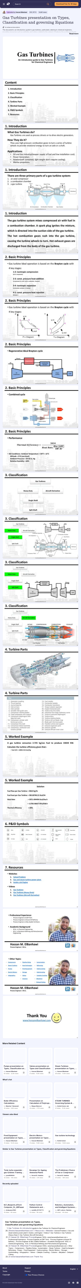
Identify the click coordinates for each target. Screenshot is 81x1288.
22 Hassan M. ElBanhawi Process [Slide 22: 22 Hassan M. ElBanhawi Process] (22, 1246)
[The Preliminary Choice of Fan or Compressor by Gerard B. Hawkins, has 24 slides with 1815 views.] (66, 1166)
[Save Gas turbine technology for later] (75, 1142)
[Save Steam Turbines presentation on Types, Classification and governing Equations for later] (75, 1073)
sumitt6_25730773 (37, 1210)
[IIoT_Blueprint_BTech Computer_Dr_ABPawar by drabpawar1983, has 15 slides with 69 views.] (15, 1200)
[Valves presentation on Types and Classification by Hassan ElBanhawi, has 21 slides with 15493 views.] (40, 1062)
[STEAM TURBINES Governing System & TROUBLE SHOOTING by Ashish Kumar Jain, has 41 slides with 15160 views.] (66, 1096)
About (5, 1268)
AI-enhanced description (11, 27)
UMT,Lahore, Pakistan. (64, 1210)
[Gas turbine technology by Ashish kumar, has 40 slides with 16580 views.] (66, 1131)
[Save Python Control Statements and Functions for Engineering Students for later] (49, 1211)
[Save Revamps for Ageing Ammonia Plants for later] (49, 1177)
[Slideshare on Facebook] (73, 1283)
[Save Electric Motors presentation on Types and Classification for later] (49, 1142)
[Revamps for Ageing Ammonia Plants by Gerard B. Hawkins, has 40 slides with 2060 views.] (40, 1166)
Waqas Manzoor (37, 1106)
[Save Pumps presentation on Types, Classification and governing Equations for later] (24, 1073)
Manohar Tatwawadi (12, 1106)
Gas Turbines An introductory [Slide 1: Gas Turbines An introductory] (20, 1228)
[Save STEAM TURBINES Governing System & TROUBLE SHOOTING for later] (75, 1107)
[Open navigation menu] (4, 4)
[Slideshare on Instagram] (69, 1283)
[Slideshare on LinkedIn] (77, 1283)
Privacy (27, 1271)
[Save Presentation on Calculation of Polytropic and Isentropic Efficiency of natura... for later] (49, 1107)
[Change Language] (74, 1269)
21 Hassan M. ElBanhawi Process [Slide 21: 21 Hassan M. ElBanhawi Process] (21, 1237)
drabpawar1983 (11, 1210)
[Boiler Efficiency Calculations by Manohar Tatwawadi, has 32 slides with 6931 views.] (15, 1096)
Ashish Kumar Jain (63, 1106)
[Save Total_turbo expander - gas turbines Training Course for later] (24, 1177)
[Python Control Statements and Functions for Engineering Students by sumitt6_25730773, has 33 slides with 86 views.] (40, 1200)
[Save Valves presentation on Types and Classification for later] (49, 1073)
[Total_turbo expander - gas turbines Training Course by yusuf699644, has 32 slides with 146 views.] (15, 1166)
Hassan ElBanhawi (21, 12)
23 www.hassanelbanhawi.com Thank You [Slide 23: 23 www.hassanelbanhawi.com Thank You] (25, 1257)
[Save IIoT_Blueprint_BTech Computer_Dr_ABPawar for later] (24, 1211)
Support (28, 1268)
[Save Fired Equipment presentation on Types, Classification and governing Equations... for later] (24, 1142)
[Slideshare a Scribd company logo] (8, 4)
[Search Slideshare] (32, 4)
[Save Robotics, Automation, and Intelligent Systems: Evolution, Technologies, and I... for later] (75, 1211)
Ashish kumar (61, 1141)
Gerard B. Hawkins (37, 1175)
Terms (5, 1271)
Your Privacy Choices (34, 1275)
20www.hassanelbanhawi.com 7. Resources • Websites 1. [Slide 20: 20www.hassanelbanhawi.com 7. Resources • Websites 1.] (31, 1231)
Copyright (6, 1275)
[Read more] (73, 34)
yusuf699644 (10, 1175)
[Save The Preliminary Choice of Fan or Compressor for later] (75, 1177)
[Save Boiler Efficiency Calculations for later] (24, 1107)
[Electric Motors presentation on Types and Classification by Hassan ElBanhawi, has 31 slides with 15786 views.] (40, 1131)
